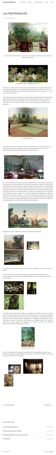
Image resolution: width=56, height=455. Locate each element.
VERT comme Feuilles (9, 405)
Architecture (6, 438)
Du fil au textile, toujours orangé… (12, 431)
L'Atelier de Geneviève (9, 2)
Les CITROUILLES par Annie (10, 427)
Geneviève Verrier (9, 18)
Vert (16, 18)
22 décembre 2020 (49, 434)
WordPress (51, 451)
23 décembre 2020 (49, 427)
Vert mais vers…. (47, 405)
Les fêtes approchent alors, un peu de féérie (15, 435)
